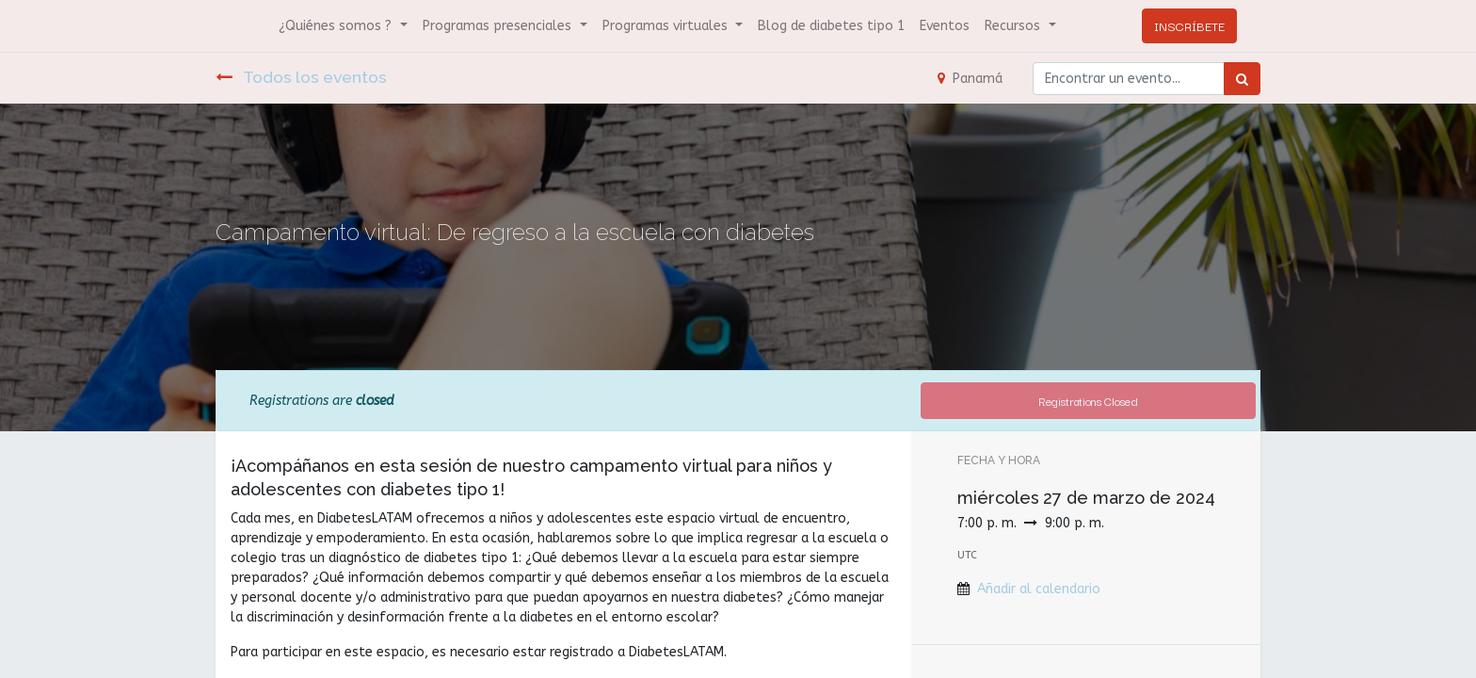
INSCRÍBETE (1189, 25)
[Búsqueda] (1242, 78)
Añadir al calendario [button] (1038, 589)
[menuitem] (831, 26)
